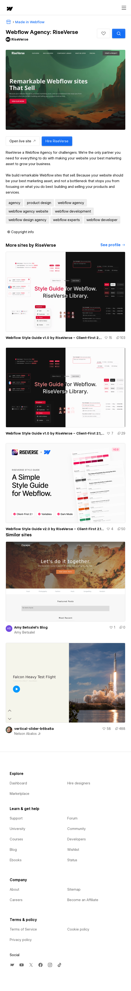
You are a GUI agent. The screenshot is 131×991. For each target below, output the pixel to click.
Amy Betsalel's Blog (31, 627)
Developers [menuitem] (76, 839)
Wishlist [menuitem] (73, 850)
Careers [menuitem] (16, 900)
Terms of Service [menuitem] (23, 929)
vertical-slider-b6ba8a (34, 729)
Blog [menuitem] (13, 850)
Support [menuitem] (16, 818)
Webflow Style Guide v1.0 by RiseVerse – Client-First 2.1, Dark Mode (55, 433)
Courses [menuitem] (16, 839)
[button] (103, 33)
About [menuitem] (14, 889)
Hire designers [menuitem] (78, 783)
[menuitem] (12, 965)
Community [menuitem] (76, 829)
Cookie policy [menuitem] (78, 929)
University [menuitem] (17, 829)
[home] (9, 9)
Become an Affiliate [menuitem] (82, 900)
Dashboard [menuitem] (18, 783)
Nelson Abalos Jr (27, 734)
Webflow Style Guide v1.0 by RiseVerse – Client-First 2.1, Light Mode (54, 338)
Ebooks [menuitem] (16, 860)
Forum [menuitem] (72, 818)
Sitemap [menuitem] (74, 889)
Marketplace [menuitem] (19, 794)
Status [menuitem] (72, 860)
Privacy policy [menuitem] (21, 940)
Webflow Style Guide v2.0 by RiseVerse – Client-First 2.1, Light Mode (55, 529)
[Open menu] (124, 8)
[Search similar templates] (118, 33)
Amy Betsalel (24, 632)
